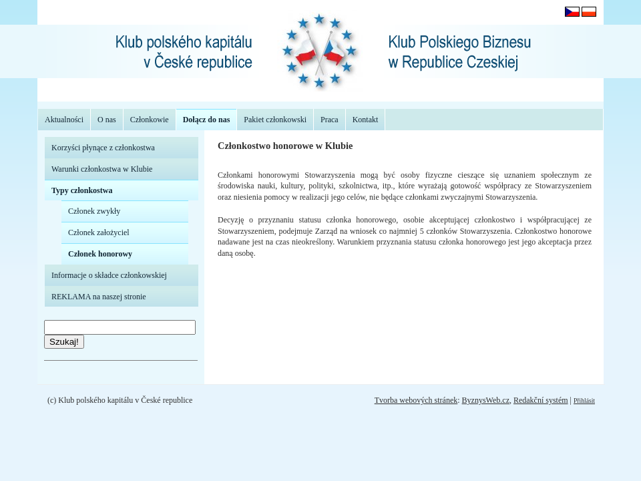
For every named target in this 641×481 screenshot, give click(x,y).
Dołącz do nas (206, 119)
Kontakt (366, 119)
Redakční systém (540, 400)
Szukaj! (64, 342)
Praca (329, 119)
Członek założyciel (99, 232)
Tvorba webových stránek (416, 400)
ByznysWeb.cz (485, 400)
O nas (106, 119)
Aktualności (64, 119)
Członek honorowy (100, 254)
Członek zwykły (94, 211)
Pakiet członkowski (275, 119)
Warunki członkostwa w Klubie (101, 169)
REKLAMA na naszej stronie (98, 296)
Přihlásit (584, 400)
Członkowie (149, 119)
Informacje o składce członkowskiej (109, 275)
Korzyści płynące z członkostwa (103, 147)
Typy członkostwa (81, 190)
